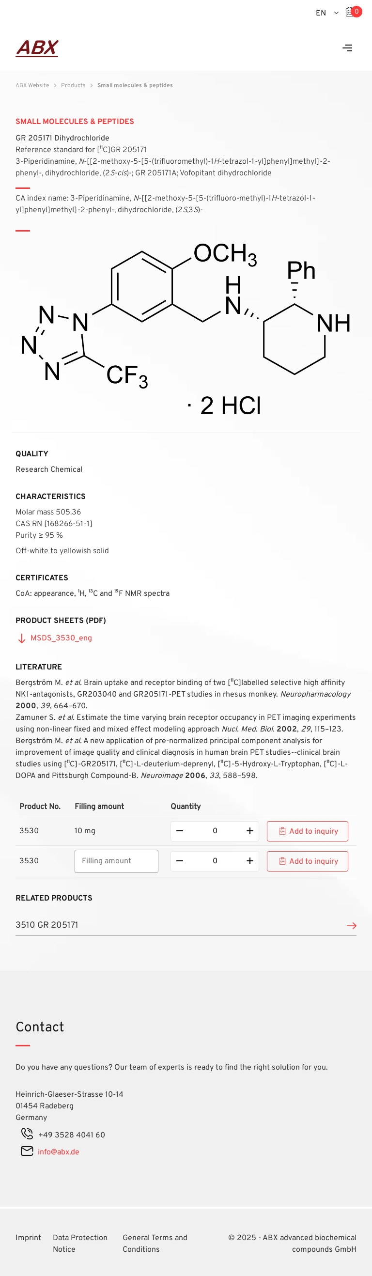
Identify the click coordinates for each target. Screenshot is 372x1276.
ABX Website (32, 86)
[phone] (27, 1135)
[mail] (27, 1152)
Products (73, 86)
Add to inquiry (313, 832)
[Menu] (347, 48)
